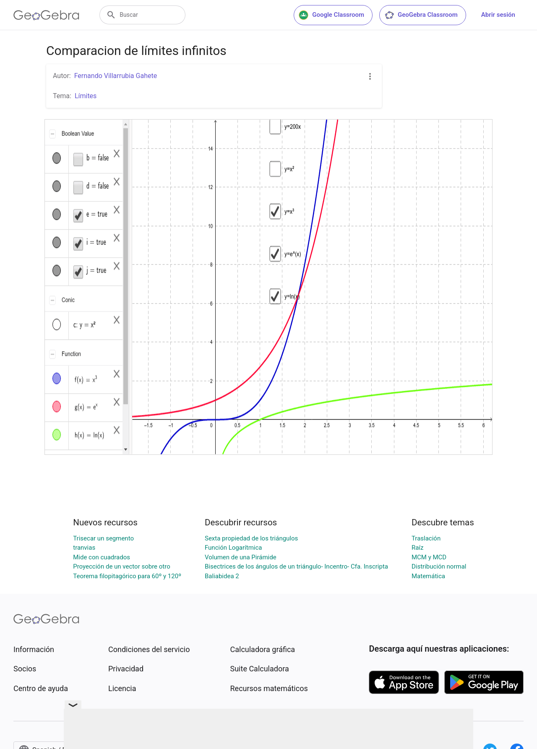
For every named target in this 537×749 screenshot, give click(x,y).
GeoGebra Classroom (421, 15)
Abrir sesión (498, 14)
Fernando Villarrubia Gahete (115, 76)
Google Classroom (331, 15)
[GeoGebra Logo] (46, 15)
